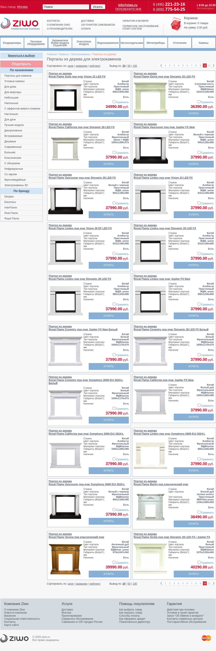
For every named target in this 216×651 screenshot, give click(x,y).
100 (135, 65)
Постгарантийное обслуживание (186, 621)
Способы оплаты (129, 615)
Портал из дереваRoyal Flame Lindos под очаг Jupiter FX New (162, 277)
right (214, 66)
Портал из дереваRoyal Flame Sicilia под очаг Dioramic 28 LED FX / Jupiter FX (172, 536)
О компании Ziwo (14, 609)
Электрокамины (80, 54)
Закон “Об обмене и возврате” (185, 615)
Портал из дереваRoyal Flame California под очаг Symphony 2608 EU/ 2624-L (86, 432)
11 (209, 65)
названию (81, 65)
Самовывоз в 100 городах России (82, 621)
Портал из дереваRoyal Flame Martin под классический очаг (161, 483)
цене (71, 65)
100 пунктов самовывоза (98, 24)
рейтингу (95, 65)
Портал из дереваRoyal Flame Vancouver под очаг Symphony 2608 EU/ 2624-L (87, 483)
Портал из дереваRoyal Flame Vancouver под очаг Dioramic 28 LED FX (82, 176)
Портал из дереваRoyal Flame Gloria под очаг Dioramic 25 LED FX (164, 75)
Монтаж (66, 612)
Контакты (53, 20)
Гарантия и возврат (135, 20)
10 (205, 65)
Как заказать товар (130, 612)
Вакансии (10, 615)
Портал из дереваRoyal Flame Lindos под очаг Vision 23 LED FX (163, 176)
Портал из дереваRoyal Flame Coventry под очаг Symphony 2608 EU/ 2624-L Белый (86, 380)
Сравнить (122, 102)
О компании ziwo (58, 24)
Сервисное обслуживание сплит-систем (140, 27)
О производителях (60, 28)
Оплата (86, 28)
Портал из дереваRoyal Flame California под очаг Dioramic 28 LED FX (82, 126)
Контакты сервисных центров (185, 618)
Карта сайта (11, 624)
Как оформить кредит (132, 618)
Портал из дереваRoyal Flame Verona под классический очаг (76, 536)
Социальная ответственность (22, 618)
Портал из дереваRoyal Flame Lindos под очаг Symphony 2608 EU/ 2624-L (169, 432)
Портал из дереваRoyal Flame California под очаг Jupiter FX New (164, 379)
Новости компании (15, 612)
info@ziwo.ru (128, 5)
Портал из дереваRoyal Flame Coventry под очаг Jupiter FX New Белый (83, 328)
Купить (109, 113)
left (161, 66)
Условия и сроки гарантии (182, 612)
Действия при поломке (181, 609)
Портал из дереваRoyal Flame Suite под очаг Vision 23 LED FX (77, 75)
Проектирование (72, 615)
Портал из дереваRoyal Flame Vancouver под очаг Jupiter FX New (164, 126)
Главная (52, 54)
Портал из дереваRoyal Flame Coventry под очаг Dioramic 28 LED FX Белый (171, 328)
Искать (98, 7)
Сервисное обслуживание (77, 618)
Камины (64, 54)
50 (128, 65)
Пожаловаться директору (134, 621)
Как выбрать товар (130, 609)
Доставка (87, 20)
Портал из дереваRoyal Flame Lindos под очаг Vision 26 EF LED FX (80, 227)
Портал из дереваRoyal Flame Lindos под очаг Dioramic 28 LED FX (80, 277)
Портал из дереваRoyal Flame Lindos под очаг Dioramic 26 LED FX (165, 227)
